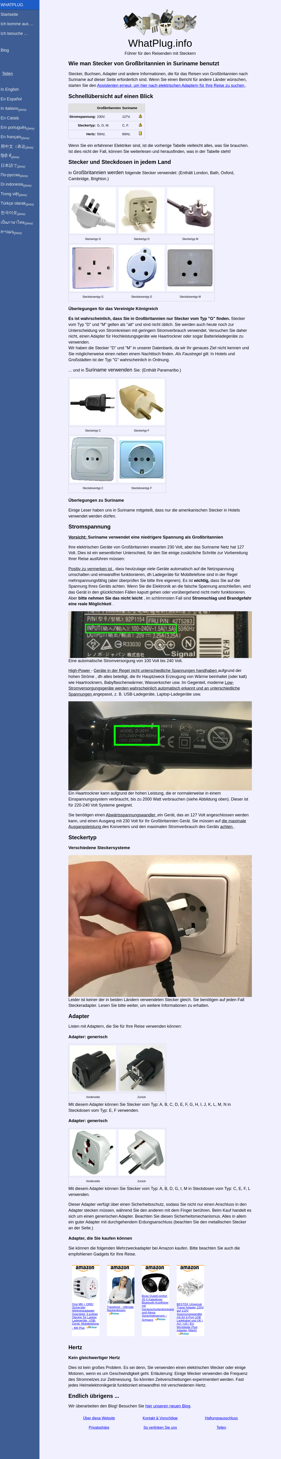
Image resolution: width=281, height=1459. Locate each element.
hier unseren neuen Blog (168, 1406)
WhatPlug (14, 5)
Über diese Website (100, 1418)
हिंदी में (12, 156)
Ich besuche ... (16, 33)
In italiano (15, 108)
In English (12, 89)
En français (17, 137)
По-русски (16, 175)
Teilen (222, 1427)
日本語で (15, 165)
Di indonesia (18, 184)
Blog (7, 50)
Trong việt (16, 194)
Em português (19, 127)
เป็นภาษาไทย (19, 222)
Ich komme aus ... (19, 24)
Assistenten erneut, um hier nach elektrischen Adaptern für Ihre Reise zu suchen (172, 85)
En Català (12, 118)
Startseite (11, 14)
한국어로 (15, 212)
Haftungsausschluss (222, 1418)
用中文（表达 (19, 146)
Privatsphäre (100, 1427)
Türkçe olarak (19, 203)
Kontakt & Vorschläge (161, 1418)
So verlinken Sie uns (161, 1427)
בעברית (13, 231)
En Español (13, 99)
